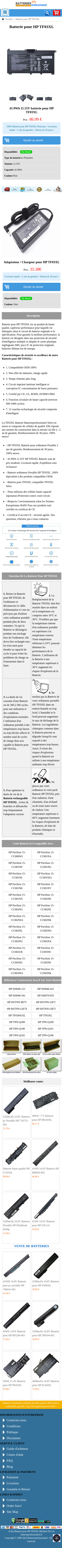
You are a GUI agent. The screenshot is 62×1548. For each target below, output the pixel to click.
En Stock (26, 152)
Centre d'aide (15, 1454)
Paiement (12, 1477)
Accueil (8, 19)
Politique (12, 1432)
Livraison (13, 1483)
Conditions (14, 1426)
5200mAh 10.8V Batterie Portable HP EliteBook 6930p (16, 1225)
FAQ (10, 1460)
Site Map (12, 1511)
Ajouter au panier (33, 140)
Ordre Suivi (14, 1506)
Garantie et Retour (18, 1489)
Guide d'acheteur (17, 1448)
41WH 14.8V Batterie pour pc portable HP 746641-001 (14, 1285)
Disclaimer (14, 1438)
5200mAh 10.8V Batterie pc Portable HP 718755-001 (16, 1120)
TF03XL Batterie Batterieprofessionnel (26, 422)
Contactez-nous (16, 1420)
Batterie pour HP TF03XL (15, 324)
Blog (10, 1466)
